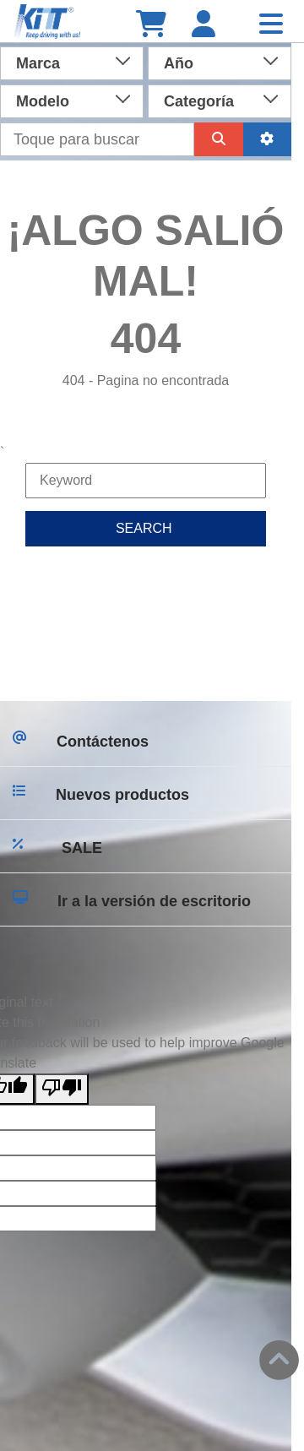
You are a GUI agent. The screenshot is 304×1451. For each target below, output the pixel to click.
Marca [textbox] (38, 63)
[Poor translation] (62, 1089)
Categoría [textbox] (199, 101)
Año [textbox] (178, 63)
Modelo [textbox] (42, 101)
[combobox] (71, 62)
